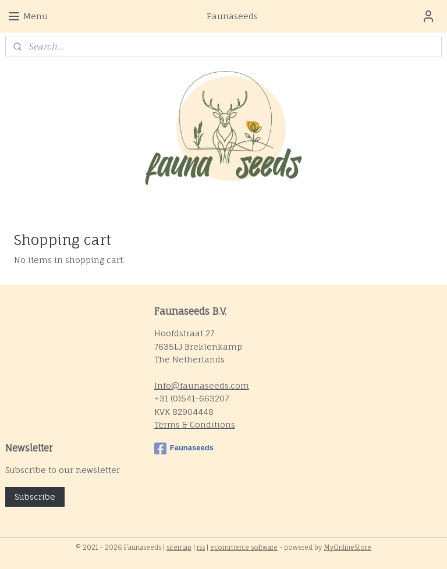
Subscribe (35, 497)
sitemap (178, 547)
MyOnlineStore (347, 547)
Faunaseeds (184, 449)
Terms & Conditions (194, 424)
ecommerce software (244, 547)
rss (201, 547)
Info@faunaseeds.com (201, 385)
